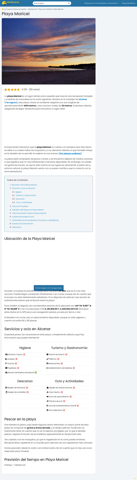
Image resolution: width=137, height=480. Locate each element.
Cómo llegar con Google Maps (48, 288)
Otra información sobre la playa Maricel (29, 213)
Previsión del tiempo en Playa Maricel (28, 210)
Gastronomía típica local (23, 216)
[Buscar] (68, 3)
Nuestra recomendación (22, 223)
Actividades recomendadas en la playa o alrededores (35, 220)
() (70, 153)
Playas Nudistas (128, 3)
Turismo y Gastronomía (26, 195)
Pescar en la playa (20, 206)
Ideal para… (17, 227)
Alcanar (83, 99)
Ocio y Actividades (24, 202)
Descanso (20, 199)
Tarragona (11, 102)
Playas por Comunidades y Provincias (100, 3)
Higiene (18, 192)
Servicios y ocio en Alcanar (23, 188)
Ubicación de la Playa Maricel (24, 185)
